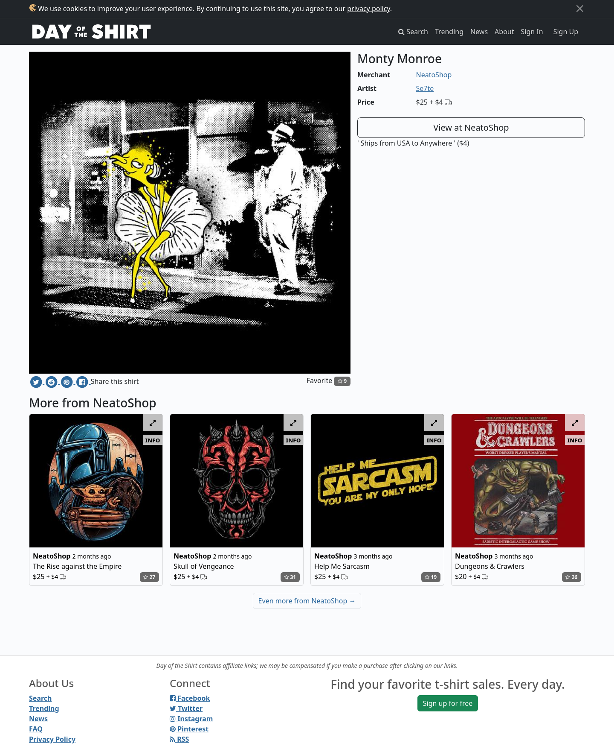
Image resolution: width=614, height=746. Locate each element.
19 (431, 577)
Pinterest (189, 729)
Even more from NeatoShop (307, 601)
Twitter (186, 708)
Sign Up (565, 31)
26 (571, 577)
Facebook (190, 698)
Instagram (191, 718)
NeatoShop (434, 74)
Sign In (532, 31)
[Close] (580, 8)
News (479, 31)
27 (149, 577)
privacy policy (368, 8)
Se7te (425, 88)
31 (290, 577)
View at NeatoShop (471, 127)
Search (40, 698)
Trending (449, 31)
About (504, 31)
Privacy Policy (52, 739)
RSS (179, 739)
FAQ (36, 729)
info (152, 440)
